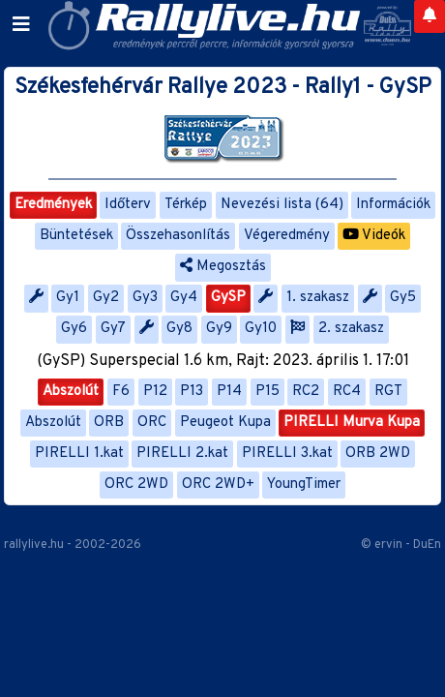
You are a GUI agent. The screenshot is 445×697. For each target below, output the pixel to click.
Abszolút (71, 391)
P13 (191, 391)
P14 (229, 391)
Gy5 (403, 297)
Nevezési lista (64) (282, 205)
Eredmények (53, 205)
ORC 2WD (136, 484)
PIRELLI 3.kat (287, 453)
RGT (388, 391)
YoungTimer (304, 484)
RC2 (305, 391)
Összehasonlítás (178, 236)
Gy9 (219, 328)
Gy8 (179, 328)
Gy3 (145, 297)
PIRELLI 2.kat (182, 453)
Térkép (185, 205)
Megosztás (223, 267)
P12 (155, 391)
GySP (228, 297)
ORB (109, 422)
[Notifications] (429, 16)
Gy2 (106, 297)
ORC (151, 422)
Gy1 (67, 297)
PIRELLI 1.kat (79, 453)
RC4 (347, 391)
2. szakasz (351, 328)
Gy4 (183, 297)
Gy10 (261, 328)
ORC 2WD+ (218, 484)
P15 (267, 391)
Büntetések (76, 236)
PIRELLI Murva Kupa (351, 422)
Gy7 (113, 328)
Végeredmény (287, 236)
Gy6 (74, 328)
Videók (373, 236)
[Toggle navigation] (21, 25)
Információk (393, 205)
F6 (121, 391)
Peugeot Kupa (225, 422)
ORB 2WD (377, 453)
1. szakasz (317, 297)
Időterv (127, 205)
